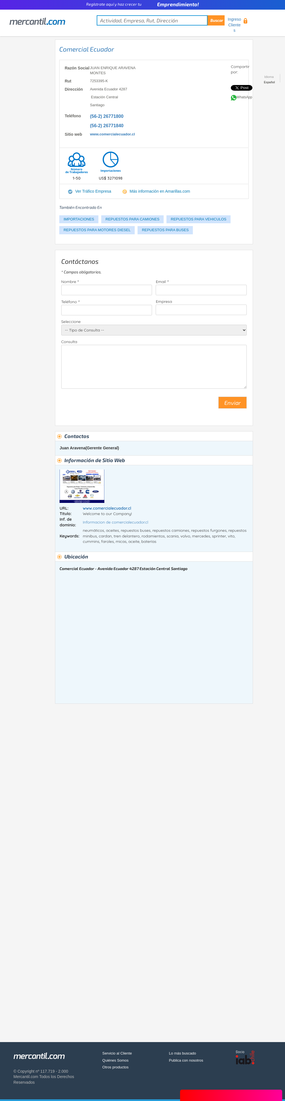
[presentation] (104, 405)
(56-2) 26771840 (106, 125)
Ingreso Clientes (234, 25)
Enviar (232, 402)
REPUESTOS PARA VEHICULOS (198, 219)
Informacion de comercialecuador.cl (115, 522)
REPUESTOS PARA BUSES (165, 230)
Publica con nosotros (186, 1060)
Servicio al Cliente (117, 1053)
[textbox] (161, 20)
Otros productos (115, 1067)
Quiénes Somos (115, 1060)
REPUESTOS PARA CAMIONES (132, 219)
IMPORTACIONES (79, 219)
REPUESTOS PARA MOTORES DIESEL (97, 230)
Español (269, 82)
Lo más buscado (182, 1053)
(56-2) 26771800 (106, 116)
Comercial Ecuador (86, 49)
